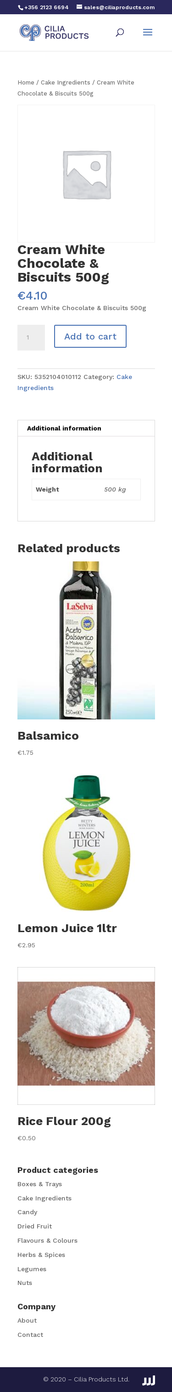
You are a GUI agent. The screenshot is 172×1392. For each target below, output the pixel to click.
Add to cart (90, 336)
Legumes (31, 1269)
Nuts (24, 1282)
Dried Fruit (34, 1226)
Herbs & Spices (41, 1254)
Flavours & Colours (47, 1240)
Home (25, 82)
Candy (27, 1212)
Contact (30, 1334)
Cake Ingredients (65, 82)
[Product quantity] (31, 338)
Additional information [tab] (64, 428)
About (27, 1320)
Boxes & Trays (39, 1184)
